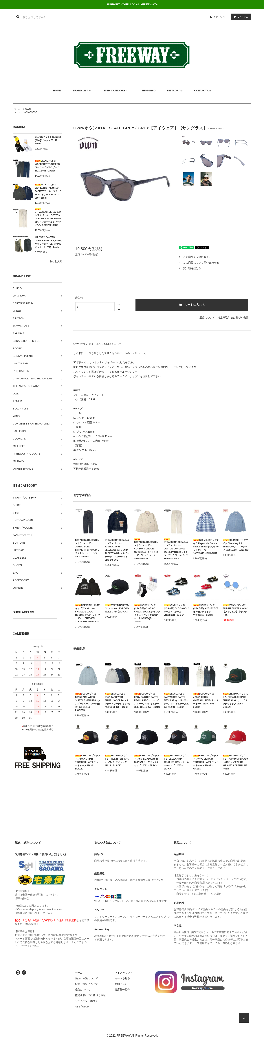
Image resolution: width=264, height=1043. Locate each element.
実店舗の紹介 (122, 989)
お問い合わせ (122, 984)
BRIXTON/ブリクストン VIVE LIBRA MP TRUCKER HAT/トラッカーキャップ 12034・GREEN (205, 762)
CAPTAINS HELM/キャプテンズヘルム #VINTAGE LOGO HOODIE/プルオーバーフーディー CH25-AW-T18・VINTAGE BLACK (87, 613)
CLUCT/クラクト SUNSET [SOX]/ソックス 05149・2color (48, 140)
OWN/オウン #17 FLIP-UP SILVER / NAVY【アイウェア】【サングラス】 (235, 610)
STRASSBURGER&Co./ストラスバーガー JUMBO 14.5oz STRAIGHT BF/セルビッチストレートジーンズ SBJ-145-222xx (87, 548)
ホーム (17, 109)
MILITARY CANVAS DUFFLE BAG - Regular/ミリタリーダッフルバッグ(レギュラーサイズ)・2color (48, 242)
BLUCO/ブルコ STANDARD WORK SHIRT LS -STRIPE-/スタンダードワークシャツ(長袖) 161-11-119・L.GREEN (87, 702)
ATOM (85, 1006)
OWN (28, 109)
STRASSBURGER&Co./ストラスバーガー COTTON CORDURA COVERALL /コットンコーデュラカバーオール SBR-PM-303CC (146, 549)
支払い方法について (86, 978)
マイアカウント (124, 972)
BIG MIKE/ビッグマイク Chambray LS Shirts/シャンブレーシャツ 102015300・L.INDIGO (236, 545)
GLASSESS (31, 112)
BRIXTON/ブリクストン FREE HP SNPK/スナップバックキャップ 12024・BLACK (117, 760)
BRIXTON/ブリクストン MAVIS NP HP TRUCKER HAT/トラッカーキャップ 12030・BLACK (87, 762)
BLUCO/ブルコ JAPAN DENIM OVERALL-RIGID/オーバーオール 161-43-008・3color (205, 700)
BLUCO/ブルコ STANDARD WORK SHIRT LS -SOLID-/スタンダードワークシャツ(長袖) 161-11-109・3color (117, 700)
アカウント (219, 16)
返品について (207, 317)
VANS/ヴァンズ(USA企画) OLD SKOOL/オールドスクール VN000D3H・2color (176, 610)
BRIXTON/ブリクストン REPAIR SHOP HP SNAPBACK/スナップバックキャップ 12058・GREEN (235, 700)
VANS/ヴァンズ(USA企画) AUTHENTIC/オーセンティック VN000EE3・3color (205, 610)
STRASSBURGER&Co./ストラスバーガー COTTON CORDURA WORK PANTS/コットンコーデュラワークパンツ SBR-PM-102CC (48, 217)
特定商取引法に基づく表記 (233, 317)
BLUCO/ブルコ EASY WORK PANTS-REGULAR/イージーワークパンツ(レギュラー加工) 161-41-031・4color (176, 700)
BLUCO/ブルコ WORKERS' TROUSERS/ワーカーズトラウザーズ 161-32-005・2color (47, 166)
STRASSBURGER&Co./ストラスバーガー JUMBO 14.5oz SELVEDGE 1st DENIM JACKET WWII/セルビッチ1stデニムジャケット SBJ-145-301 (117, 550)
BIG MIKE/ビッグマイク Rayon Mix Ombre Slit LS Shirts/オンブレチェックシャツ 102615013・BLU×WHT (206, 547)
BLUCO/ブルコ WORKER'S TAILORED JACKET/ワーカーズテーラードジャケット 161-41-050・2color (48, 191)
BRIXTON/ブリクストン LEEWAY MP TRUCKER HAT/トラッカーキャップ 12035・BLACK (176, 762)
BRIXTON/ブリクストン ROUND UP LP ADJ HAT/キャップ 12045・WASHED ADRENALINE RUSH (235, 762)
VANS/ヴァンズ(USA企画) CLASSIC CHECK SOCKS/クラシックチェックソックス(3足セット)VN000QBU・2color (147, 613)
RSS (77, 1006)
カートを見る (122, 978)
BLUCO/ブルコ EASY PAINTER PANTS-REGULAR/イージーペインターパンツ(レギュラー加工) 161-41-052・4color (147, 700)
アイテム (240, 16)
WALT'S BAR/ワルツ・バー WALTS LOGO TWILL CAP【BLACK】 (117, 608)
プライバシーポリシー (87, 1000)
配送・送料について (86, 984)
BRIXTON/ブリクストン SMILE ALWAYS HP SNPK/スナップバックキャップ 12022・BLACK (146, 760)
